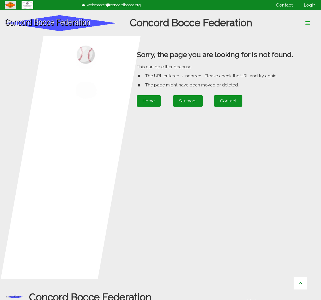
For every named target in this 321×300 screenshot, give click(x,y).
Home (149, 101)
